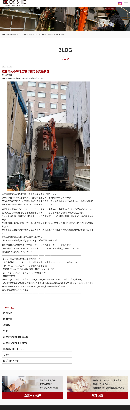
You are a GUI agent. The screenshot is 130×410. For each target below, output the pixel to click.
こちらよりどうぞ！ (21, 273)
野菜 (106, 89)
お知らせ (108, 71)
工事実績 (35, 355)
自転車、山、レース (114, 114)
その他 (107, 120)
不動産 (107, 83)
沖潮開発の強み (22, 355)
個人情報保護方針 (11, 399)
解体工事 (108, 77)
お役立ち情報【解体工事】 (115, 97)
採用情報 (81, 355)
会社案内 (91, 355)
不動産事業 (45, 355)
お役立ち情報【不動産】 (114, 106)
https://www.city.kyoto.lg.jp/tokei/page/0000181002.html (29, 240)
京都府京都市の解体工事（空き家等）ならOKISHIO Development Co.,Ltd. (77, 402)
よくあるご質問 (69, 355)
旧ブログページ (112, 126)
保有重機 (56, 355)
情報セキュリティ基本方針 (34, 399)
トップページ (7, 355)
